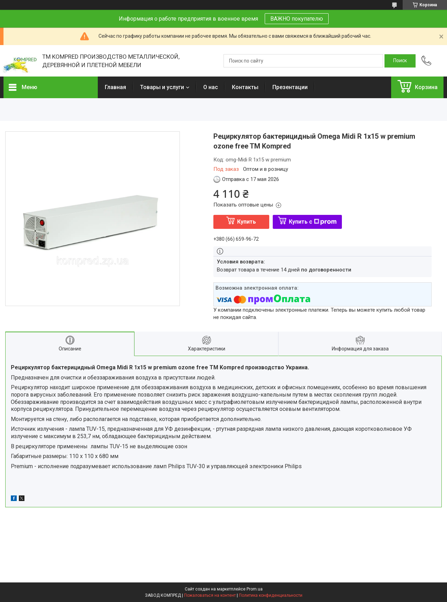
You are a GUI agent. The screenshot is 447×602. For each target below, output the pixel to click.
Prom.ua (255, 589)
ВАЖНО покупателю (296, 18)
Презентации (290, 87)
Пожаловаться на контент (210, 595)
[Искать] (400, 60)
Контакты (245, 87)
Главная (115, 87)
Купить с (313, 221)
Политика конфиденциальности (270, 595)
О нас (210, 87)
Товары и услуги (162, 87)
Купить (246, 221)
